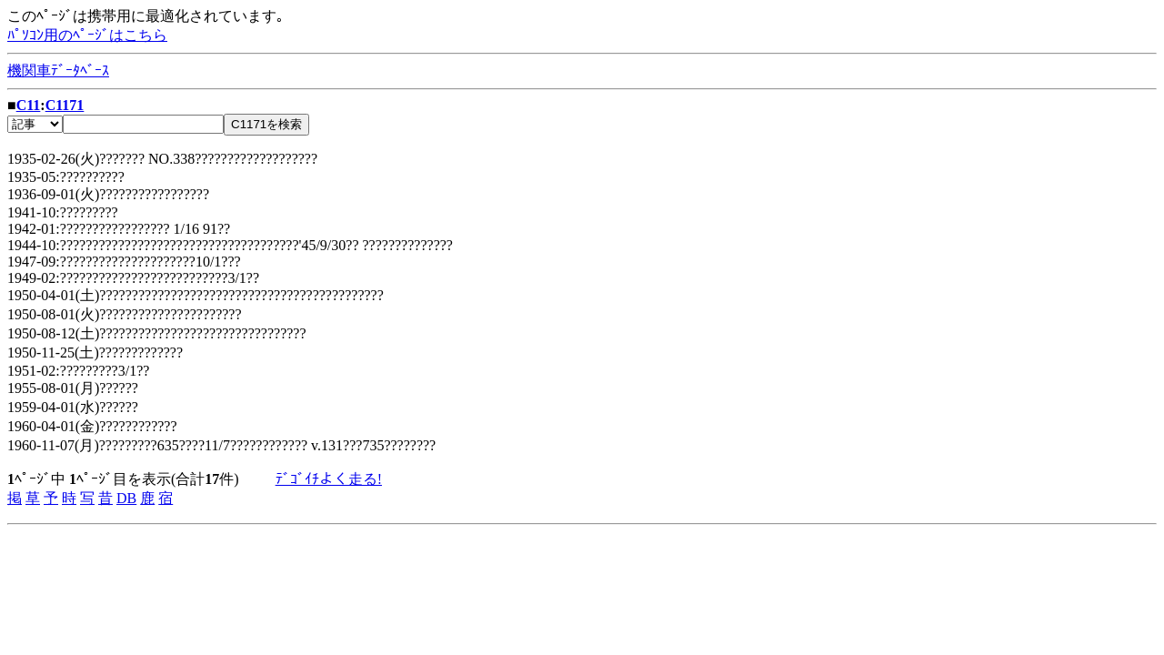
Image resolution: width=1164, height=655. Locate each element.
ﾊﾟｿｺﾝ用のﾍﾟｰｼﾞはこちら (87, 35)
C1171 (65, 105)
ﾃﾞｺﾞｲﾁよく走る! (329, 479)
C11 (28, 105)
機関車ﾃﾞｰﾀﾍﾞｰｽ (58, 70)
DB (126, 498)
